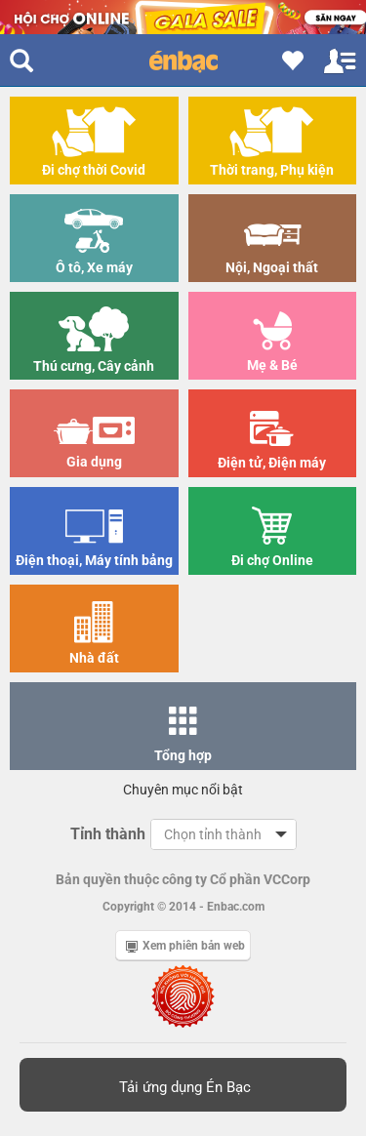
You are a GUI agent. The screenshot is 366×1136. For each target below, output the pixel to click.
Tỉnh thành (107, 834)
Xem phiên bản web (185, 946)
